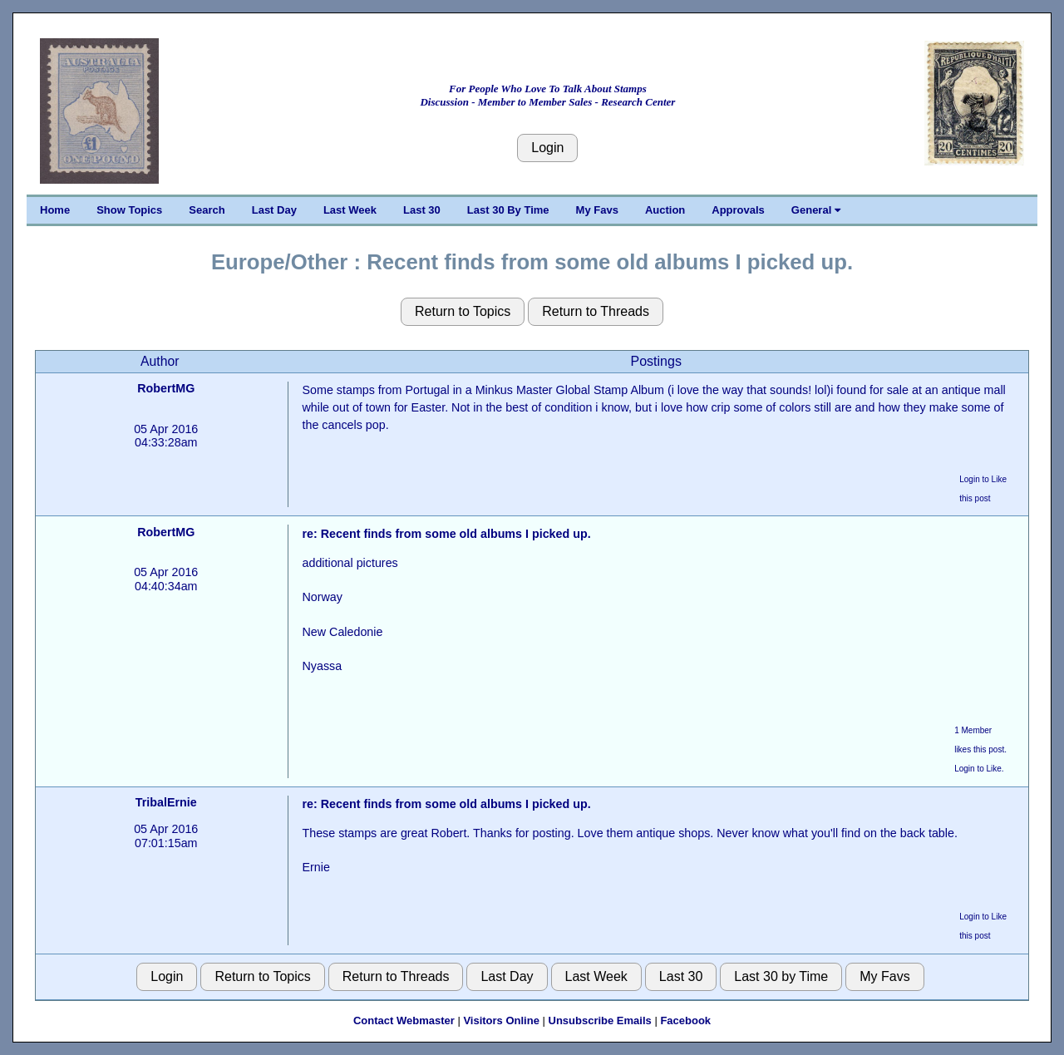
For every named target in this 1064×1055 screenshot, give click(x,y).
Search (206, 210)
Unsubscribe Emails (600, 1020)
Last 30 (422, 210)
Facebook (685, 1020)
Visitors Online (501, 1020)
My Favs (597, 210)
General (815, 210)
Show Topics (129, 210)
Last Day (274, 210)
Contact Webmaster (404, 1020)
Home (55, 210)
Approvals (738, 210)
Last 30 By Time (508, 210)
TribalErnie (166, 802)
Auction (665, 210)
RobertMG (166, 388)
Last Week (350, 210)
